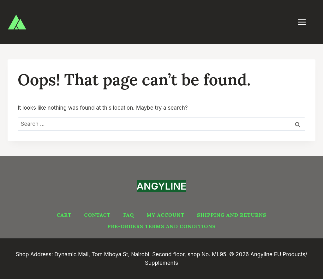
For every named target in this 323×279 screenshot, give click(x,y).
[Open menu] (305, 21)
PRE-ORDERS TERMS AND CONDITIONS (161, 226)
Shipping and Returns (231, 215)
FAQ (128, 215)
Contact (97, 215)
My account (165, 215)
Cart (64, 215)
